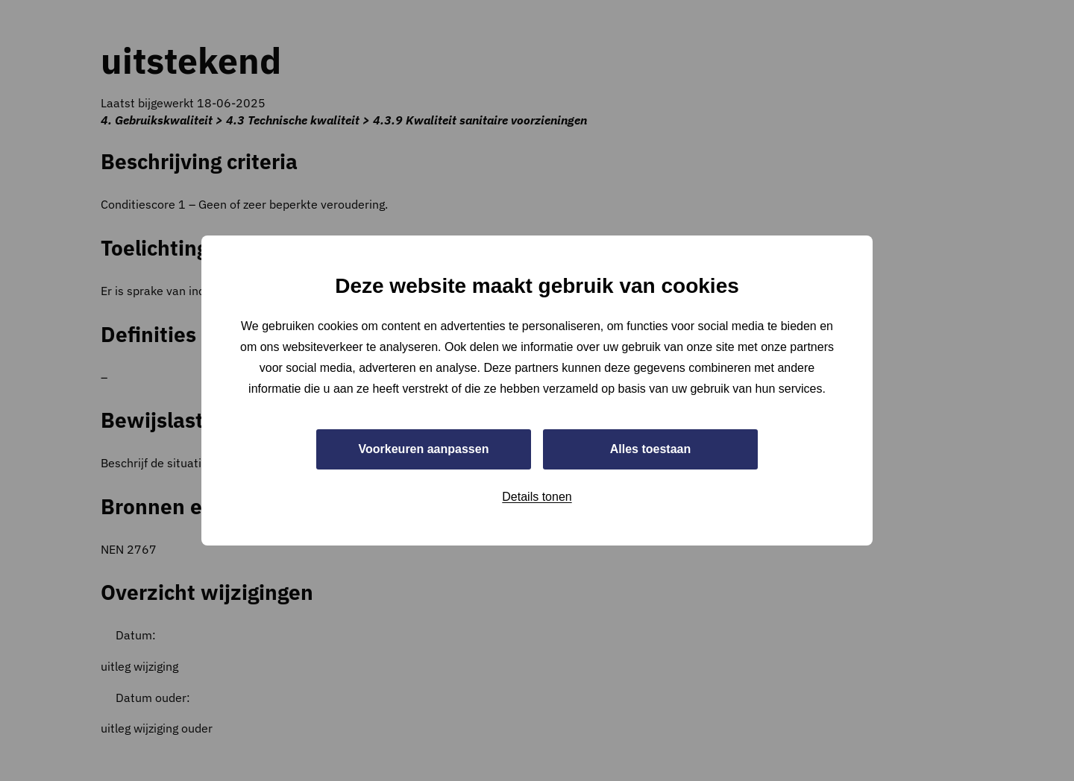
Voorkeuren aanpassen (424, 449)
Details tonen (536, 496)
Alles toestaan (650, 449)
